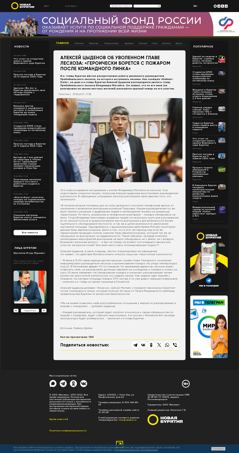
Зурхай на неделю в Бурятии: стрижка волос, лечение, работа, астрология (205, 59)
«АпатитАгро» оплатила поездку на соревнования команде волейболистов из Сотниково (29, 200)
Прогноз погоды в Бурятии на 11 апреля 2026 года (30, 145)
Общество (93, 43)
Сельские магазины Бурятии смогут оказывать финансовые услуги (30, 217)
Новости (21, 46)
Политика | (65, 94)
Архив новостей (58, 419)
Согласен (218, 448)
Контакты (166, 43)
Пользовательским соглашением (136, 449)
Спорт (155, 43)
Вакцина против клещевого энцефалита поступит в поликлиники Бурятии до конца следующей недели (28, 110)
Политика (79, 43)
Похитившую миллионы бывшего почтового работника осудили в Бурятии (27, 182)
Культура (143, 43)
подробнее (30, 310)
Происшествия (111, 43)
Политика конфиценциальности (68, 431)
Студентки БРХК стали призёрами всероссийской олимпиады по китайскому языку (30, 129)
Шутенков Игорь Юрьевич (29, 253)
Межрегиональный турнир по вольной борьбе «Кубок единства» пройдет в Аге (204, 211)
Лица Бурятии (25, 248)
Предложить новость (121, 6)
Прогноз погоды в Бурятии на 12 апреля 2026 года (30, 75)
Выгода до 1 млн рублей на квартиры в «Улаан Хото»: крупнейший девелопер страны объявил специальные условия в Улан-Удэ (28, 162)
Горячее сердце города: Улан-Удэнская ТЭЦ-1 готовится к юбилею (205, 110)
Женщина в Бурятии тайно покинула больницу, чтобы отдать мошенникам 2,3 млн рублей (205, 94)
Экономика (198, 117)
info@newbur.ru (128, 420)
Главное (62, 43)
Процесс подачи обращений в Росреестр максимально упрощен (202, 171)
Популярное (203, 46)
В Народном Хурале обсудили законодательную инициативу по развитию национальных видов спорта (205, 191)
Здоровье (129, 43)
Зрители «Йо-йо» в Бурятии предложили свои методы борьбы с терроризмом (29, 91)
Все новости (30, 232)
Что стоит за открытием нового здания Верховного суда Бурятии (29, 61)
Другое (179, 43)
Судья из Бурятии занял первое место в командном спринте (205, 126)
